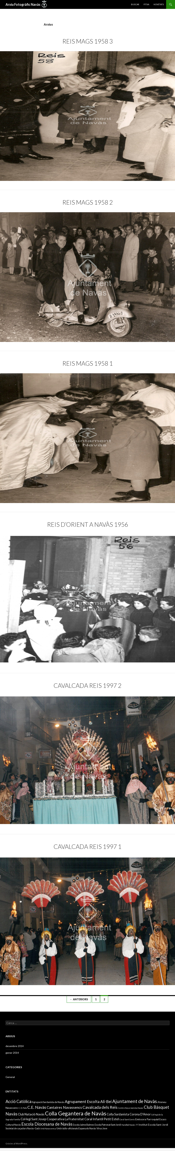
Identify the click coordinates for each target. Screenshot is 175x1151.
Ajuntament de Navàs (134, 1101)
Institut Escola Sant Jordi (153, 1124)
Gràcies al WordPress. (17, 1143)
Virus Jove (102, 1128)
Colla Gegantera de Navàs (75, 1113)
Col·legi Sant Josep (33, 1119)
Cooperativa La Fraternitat (65, 1119)
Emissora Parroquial (147, 1119)
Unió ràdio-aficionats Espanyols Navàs (76, 1128)
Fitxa (146, 4)
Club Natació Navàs (31, 1114)
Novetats (159, 4)
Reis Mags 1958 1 (87, 363)
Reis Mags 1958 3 (87, 41)
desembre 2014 (15, 1046)
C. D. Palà (23, 1108)
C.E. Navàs (36, 1107)
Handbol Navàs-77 (129, 1125)
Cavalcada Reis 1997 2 (87, 685)
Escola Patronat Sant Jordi (108, 1124)
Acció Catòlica (18, 1101)
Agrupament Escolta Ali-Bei (88, 1101)
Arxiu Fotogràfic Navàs (23, 4)
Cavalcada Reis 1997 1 (87, 846)
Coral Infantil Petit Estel (101, 1119)
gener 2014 (12, 1052)
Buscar (135, 4)
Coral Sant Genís (127, 1119)
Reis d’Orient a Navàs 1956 (87, 524)
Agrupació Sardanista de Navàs (48, 1102)
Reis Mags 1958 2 (87, 202)
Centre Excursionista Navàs (130, 1108)
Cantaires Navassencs (64, 1107)
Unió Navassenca (48, 1128)
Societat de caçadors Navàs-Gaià (23, 1128)
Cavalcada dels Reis (100, 1107)
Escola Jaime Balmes (83, 1124)
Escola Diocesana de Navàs (46, 1124)
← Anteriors (79, 999)
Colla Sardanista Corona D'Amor (129, 1114)
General (10, 1077)
